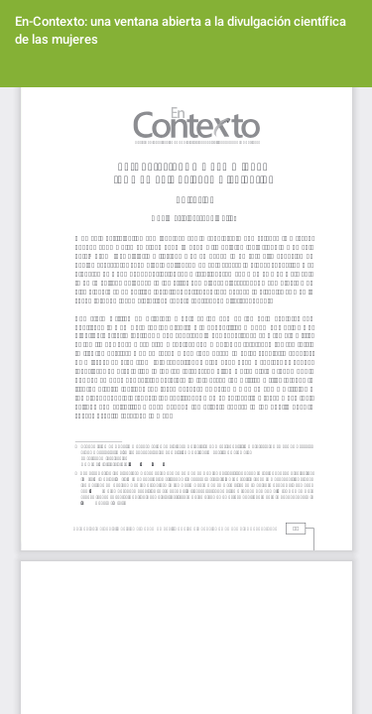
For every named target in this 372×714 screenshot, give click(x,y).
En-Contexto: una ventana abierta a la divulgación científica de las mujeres (180, 30)
